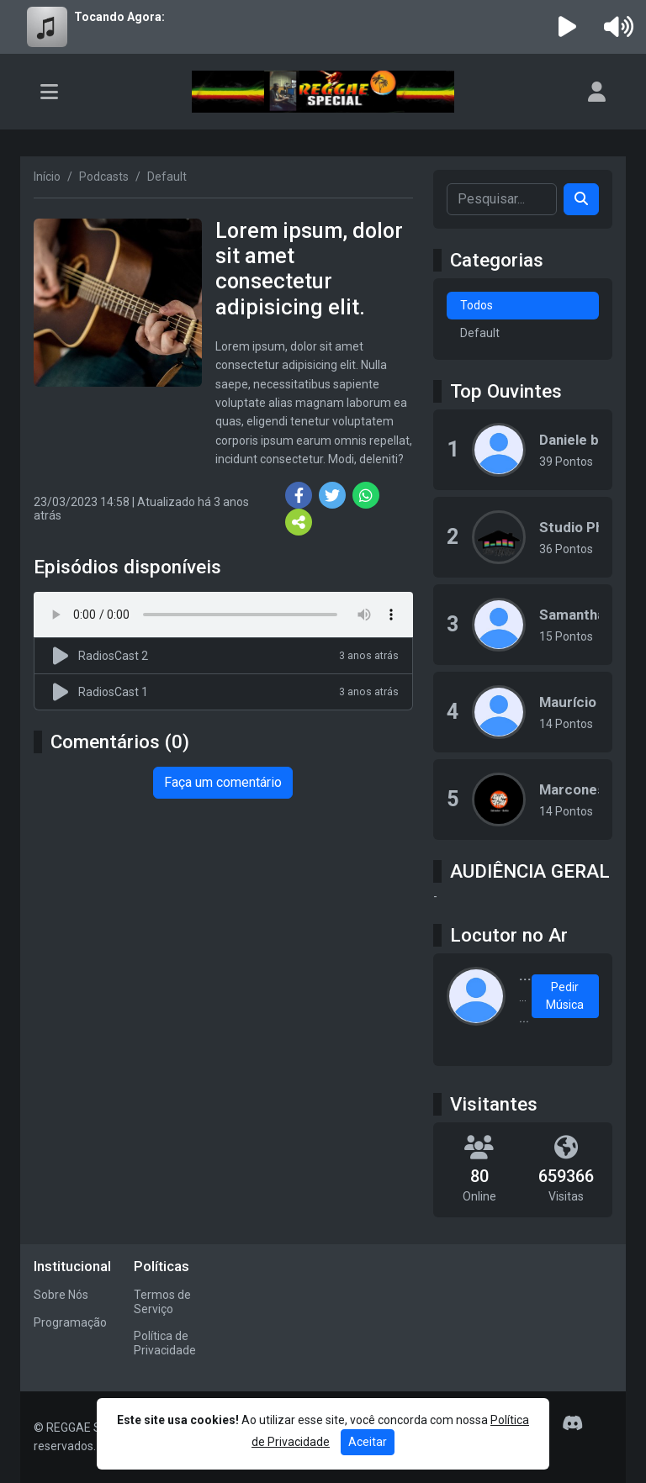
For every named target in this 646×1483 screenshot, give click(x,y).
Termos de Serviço (162, 1302)
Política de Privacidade (165, 1343)
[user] (597, 91)
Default (480, 333)
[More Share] (298, 522)
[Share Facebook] (298, 495)
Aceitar (367, 1442)
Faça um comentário (223, 782)
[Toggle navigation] (49, 91)
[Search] (581, 199)
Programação (70, 1322)
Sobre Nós (61, 1294)
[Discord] (572, 1423)
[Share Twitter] (332, 495)
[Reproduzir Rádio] (568, 27)
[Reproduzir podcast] (63, 656)
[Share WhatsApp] (365, 495)
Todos (476, 305)
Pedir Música (565, 995)
